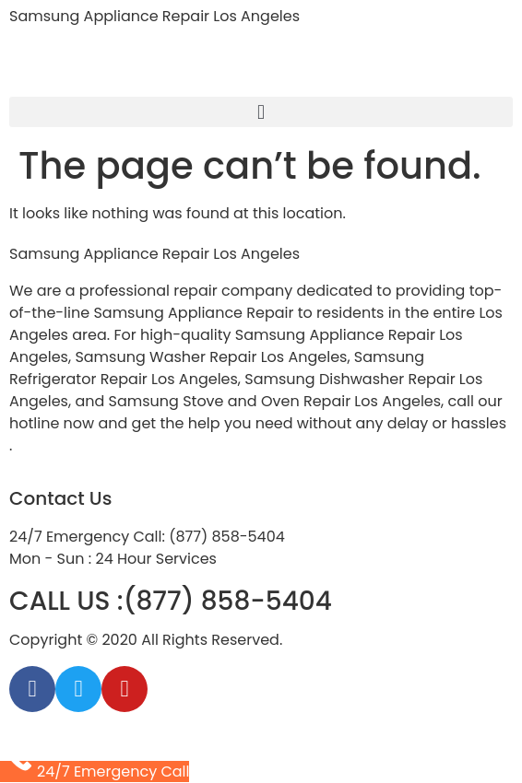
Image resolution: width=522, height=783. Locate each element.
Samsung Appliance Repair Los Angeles (154, 16)
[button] (261, 112)
